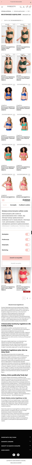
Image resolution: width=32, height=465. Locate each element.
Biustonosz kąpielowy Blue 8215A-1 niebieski (8, 107)
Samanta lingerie (7, 441)
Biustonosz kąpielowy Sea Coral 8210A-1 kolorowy (23, 168)
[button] (30, 2)
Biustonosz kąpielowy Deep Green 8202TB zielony (23, 138)
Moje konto (5, 450)
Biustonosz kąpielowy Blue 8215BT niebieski (8, 137)
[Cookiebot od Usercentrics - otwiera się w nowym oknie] (23, 200)
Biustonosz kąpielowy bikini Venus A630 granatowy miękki (8, 288)
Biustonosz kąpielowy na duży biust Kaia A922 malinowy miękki (23, 288)
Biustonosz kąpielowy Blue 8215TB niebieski (23, 107)
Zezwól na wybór (16, 263)
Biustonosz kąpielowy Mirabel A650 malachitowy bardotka (8, 48)
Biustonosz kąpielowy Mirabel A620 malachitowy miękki (23, 48)
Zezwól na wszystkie (16, 257)
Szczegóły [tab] (13, 205)
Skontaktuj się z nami (8, 437)
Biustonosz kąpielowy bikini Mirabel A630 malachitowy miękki (8, 78)
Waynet (19, 462)
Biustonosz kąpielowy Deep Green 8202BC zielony (8, 168)
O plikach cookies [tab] (24, 205)
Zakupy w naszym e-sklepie (10, 446)
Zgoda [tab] (5, 205)
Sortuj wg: (7, 20)
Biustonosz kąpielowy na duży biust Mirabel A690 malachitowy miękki (23, 79)
